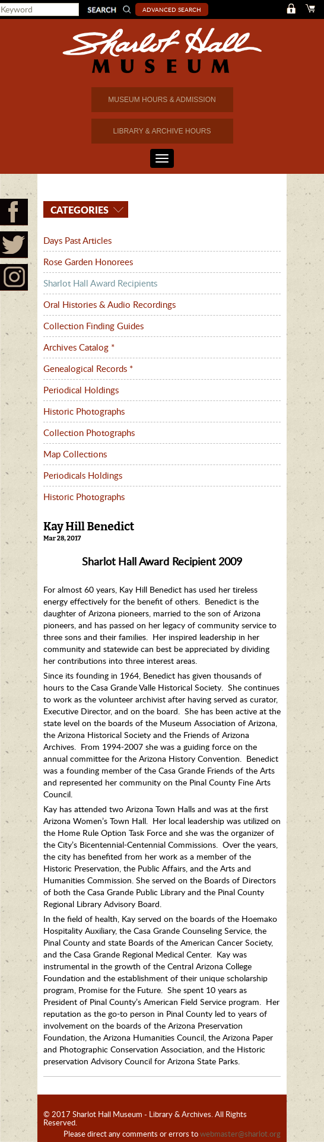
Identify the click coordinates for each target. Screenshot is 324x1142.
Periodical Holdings (81, 390)
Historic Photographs (84, 411)
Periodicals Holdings (82, 475)
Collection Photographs (89, 432)
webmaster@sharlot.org (240, 1133)
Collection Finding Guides (93, 326)
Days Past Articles (77, 240)
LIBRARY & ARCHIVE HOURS (162, 131)
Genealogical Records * (88, 368)
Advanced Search (172, 9)
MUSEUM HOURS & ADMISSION (161, 100)
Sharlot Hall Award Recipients (100, 283)
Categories (78, 210)
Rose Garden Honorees (88, 262)
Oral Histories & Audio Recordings (109, 304)
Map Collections (75, 454)
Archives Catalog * (79, 347)
